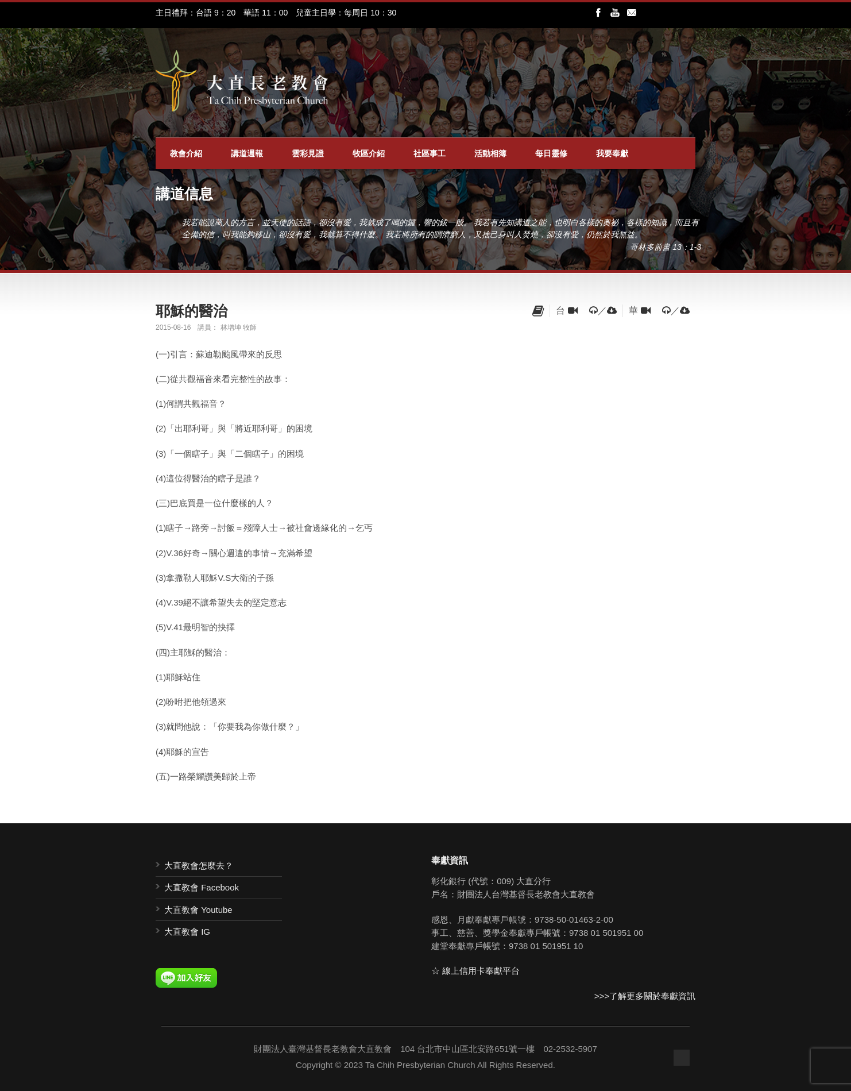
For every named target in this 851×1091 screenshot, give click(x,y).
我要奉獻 (612, 153)
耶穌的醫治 (191, 311)
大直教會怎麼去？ (198, 865)
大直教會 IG (187, 931)
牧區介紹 (369, 153)
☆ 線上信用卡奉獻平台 (475, 971)
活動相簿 (490, 153)
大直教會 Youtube (198, 910)
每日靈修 (551, 153)
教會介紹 (186, 153)
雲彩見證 (308, 153)
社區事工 (429, 153)
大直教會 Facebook (201, 887)
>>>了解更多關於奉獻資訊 (644, 996)
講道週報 (247, 153)
